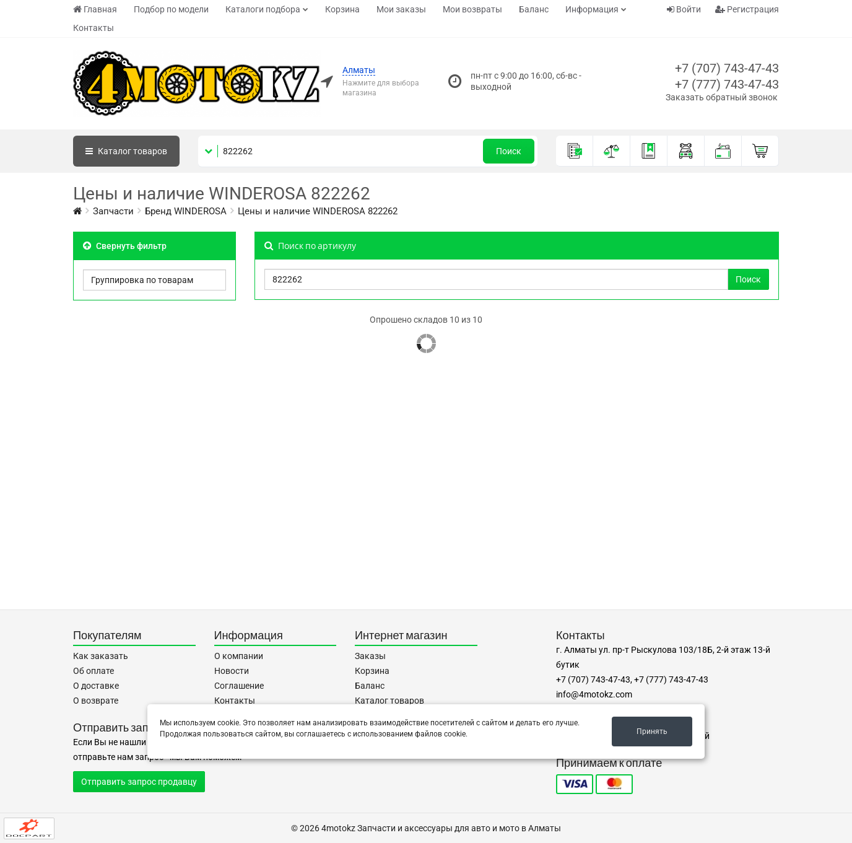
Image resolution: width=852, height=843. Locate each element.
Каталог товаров (389, 700)
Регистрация (747, 9)
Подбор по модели (171, 9)
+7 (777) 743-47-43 (727, 84)
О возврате (95, 700)
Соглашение (239, 686)
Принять (652, 731)
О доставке (96, 686)
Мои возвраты (472, 9)
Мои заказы (401, 9)
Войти (684, 9)
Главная (95, 9)
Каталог (126, 151)
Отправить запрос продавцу (139, 782)
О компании (238, 656)
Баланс (534, 9)
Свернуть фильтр (125, 246)
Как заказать (100, 656)
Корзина (342, 9)
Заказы (370, 656)
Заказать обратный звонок (722, 97)
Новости (231, 671)
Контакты (93, 28)
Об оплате (93, 671)
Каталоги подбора (262, 9)
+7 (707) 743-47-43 (727, 68)
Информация (592, 9)
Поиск (508, 151)
